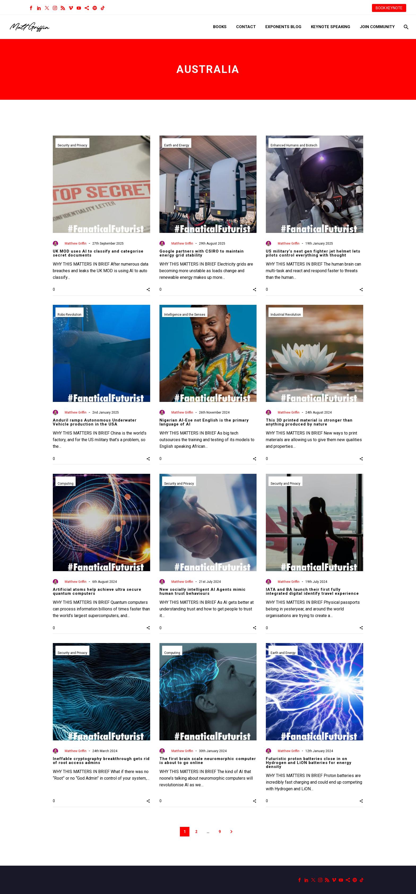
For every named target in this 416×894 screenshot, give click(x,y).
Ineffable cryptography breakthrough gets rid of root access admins (101, 760)
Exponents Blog (283, 26)
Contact (246, 26)
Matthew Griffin (75, 243)
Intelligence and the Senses (184, 314)
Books (220, 26)
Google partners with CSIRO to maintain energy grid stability (201, 253)
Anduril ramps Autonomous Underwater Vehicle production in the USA (95, 422)
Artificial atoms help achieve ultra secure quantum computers (97, 591)
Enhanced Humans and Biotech (294, 145)
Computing (65, 483)
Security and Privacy (72, 145)
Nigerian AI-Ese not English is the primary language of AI (204, 422)
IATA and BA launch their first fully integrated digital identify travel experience (312, 591)
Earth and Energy (176, 145)
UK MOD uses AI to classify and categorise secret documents (98, 253)
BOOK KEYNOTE (389, 8)
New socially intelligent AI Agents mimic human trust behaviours (202, 591)
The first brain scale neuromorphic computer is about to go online (207, 760)
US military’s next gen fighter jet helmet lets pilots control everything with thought (313, 253)
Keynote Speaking (330, 26)
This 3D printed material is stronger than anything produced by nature (309, 422)
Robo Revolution (69, 314)
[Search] (405, 27)
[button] (148, 289)
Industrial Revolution (286, 314)
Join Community (377, 26)
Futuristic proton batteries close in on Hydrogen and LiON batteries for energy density (309, 762)
